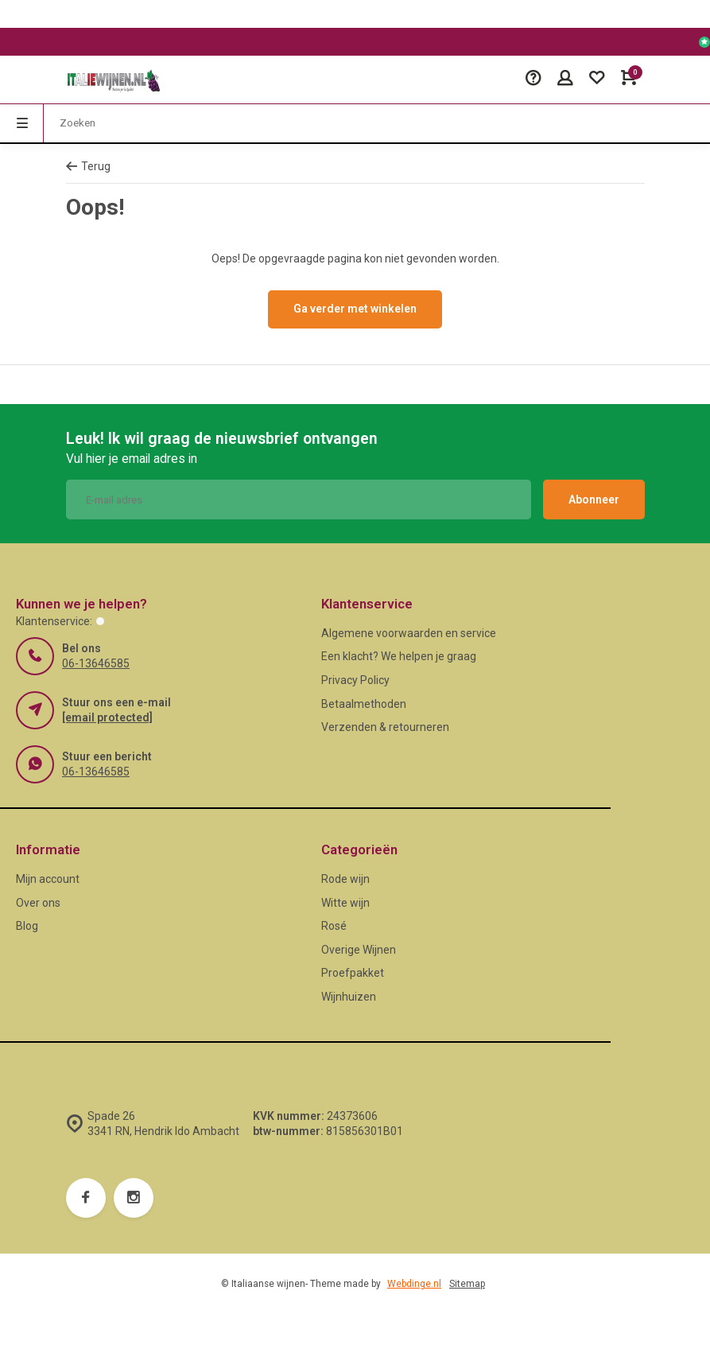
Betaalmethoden (363, 704)
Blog (27, 925)
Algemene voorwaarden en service (408, 633)
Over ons (38, 902)
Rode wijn (345, 879)
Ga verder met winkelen (355, 308)
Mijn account (48, 879)
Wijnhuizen (348, 996)
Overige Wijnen (358, 949)
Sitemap (467, 1283)
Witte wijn (345, 902)
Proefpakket (352, 972)
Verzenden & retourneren (385, 727)
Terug (88, 166)
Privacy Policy (355, 680)
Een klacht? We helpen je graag (398, 656)
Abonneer (593, 499)
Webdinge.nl (414, 1283)
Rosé (334, 925)
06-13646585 (96, 663)
